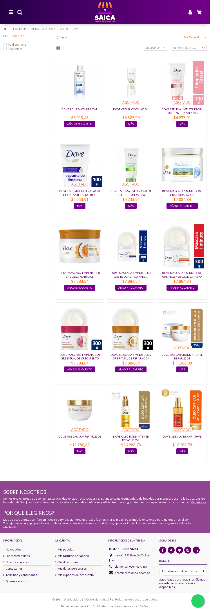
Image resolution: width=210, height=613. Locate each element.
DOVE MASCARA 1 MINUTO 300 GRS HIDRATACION (182, 193)
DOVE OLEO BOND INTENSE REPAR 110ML (131, 438)
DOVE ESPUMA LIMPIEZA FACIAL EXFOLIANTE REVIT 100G (182, 111)
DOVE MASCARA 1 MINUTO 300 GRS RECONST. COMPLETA (131, 275)
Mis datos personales (72, 568)
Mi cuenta (62, 540)
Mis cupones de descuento (76, 575)
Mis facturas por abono (73, 556)
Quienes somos (16, 581)
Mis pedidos (66, 549)
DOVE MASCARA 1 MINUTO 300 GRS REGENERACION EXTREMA (182, 275)
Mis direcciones (68, 562)
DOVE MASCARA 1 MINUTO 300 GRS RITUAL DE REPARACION (131, 356)
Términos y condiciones (21, 575)
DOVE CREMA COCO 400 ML (131, 109)
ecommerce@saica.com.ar (132, 573)
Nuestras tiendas (17, 562)
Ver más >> (198, 502)
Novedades (13, 549)
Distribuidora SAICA (123, 549)
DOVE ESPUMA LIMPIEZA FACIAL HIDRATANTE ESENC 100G (79, 193)
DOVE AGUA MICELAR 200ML (80, 109)
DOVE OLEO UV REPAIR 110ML (182, 436)
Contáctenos (14, 568)
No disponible (17, 44)
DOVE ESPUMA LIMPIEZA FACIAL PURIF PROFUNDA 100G (131, 193)
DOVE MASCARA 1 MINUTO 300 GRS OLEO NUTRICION (80, 275)
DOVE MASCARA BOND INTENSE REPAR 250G (182, 356)
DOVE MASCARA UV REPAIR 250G (79, 436)
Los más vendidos (18, 556)
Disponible (15, 49)
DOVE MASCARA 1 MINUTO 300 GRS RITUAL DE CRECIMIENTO (80, 356)
